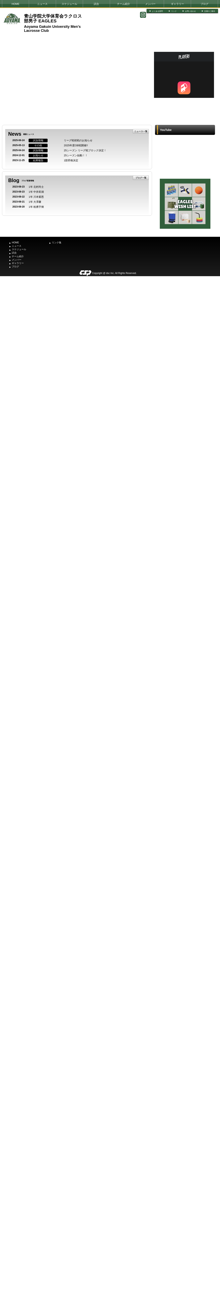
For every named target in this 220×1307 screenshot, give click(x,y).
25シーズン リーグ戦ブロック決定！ (85, 150)
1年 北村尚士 (36, 186)
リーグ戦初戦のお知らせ (78, 140)
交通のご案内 (209, 11)
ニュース (42, 3)
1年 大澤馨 (35, 201)
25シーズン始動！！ (75, 155)
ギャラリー (177, 3)
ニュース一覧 (140, 131)
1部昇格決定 (71, 160)
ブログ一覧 (140, 178)
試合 (96, 3)
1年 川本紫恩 (36, 196)
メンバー (150, 3)
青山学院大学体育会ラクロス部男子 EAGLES (53, 18)
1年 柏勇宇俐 (36, 206)
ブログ (204, 3)
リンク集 (56, 242)
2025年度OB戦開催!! (76, 145)
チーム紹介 (123, 3)
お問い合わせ (190, 11)
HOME (15, 3)
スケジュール (69, 3)
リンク (174, 11)
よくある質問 (157, 11)
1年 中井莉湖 (36, 191)
